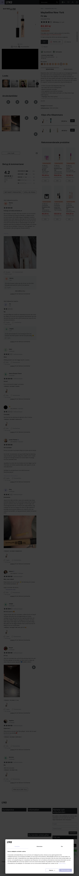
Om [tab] (62, 846)
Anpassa (52, 870)
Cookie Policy (62, 863)
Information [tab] (39, 846)
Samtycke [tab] (17, 846)
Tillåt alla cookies (65, 870)
